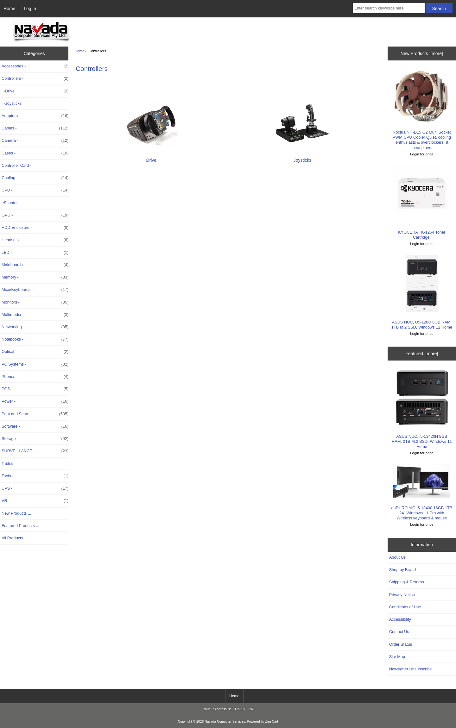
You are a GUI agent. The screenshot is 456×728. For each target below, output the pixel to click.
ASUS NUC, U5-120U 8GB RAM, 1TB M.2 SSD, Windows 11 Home (421, 292)
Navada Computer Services (225, 721)
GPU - (35, 215)
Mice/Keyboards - (35, 289)
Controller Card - (16, 165)
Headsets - (35, 239)
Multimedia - (35, 314)
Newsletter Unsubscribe (410, 669)
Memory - (35, 277)
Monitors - (35, 302)
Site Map (397, 656)
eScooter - (11, 202)
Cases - (35, 153)
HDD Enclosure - (35, 227)
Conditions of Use (405, 607)
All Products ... (15, 538)
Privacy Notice (402, 594)
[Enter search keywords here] (389, 8)
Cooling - (35, 177)
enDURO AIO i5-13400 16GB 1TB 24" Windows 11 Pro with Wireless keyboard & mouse (422, 492)
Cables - (35, 128)
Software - (35, 426)
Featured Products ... (20, 525)
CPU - (35, 190)
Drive (151, 157)
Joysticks (302, 157)
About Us (397, 557)
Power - (35, 401)
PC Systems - (35, 364)
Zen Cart (271, 721)
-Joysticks (12, 103)
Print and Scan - (35, 414)
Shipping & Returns (406, 582)
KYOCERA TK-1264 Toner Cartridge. (421, 202)
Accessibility (400, 619)
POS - (35, 389)
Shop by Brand (402, 569)
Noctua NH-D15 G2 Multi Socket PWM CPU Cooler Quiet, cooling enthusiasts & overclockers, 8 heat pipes (422, 109)
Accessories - (35, 66)
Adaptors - (35, 115)
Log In (30, 8)
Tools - (35, 476)
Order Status (400, 644)
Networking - (35, 326)
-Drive (35, 91)
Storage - (35, 438)
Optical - (35, 351)
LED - (35, 252)
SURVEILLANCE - (35, 451)
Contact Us (399, 631)
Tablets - (9, 463)
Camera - (35, 140)
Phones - (35, 376)
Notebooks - (35, 339)
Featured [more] (421, 353)
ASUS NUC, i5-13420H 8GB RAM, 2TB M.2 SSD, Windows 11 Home (422, 409)
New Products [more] (422, 53)
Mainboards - (35, 264)
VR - (35, 500)
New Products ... (16, 513)
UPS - (35, 488)
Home (9, 8)
